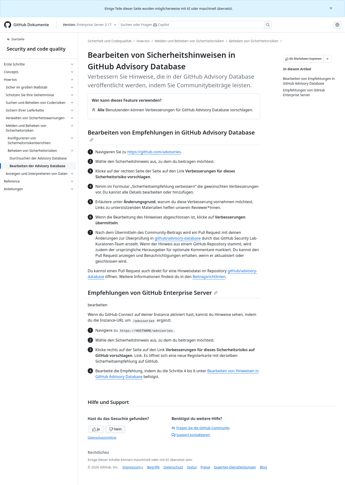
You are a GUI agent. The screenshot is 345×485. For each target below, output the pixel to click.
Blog (263, 467)
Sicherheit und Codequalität (110, 41)
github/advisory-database (178, 238)
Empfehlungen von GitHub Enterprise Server (153, 292)
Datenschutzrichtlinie (102, 438)
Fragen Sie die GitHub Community (201, 428)
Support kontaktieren (191, 434)
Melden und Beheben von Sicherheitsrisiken (189, 41)
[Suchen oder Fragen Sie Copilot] (195, 25)
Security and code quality (36, 49)
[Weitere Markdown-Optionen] (327, 59)
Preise (205, 467)
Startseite (15, 39)
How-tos (143, 41)
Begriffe (153, 467)
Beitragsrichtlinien (209, 276)
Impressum (131, 467)
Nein (115, 429)
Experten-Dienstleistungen (235, 467)
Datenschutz (173, 467)
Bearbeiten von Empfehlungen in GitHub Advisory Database (171, 135)
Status (192, 467)
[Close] (331, 8)
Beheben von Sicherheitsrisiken (253, 41)
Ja (96, 429)
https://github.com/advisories (154, 151)
